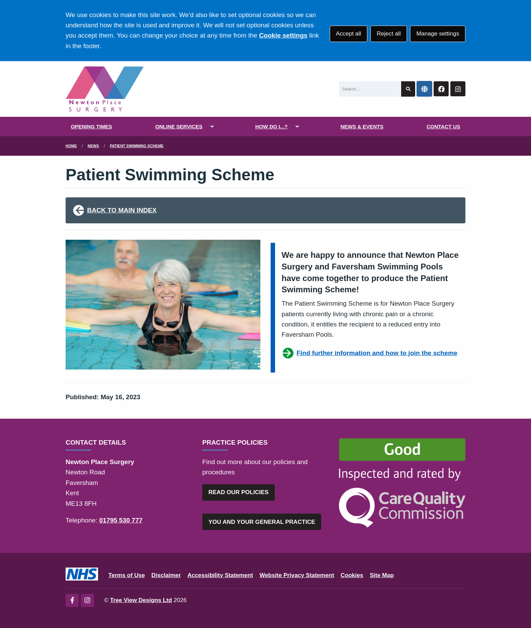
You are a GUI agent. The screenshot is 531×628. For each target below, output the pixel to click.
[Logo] (105, 89)
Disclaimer (166, 575)
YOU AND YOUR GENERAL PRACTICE (261, 522)
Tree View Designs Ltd (141, 600)
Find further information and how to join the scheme (369, 353)
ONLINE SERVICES (178, 126)
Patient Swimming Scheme (136, 146)
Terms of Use (126, 575)
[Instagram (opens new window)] (87, 600)
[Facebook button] (441, 89)
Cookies (352, 575)
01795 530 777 (120, 520)
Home (71, 146)
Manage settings (437, 33)
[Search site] (408, 89)
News (93, 146)
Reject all (388, 33)
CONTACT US (443, 126)
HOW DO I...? (271, 126)
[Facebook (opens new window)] (72, 600)
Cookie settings (283, 35)
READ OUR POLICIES (238, 492)
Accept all (348, 33)
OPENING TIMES (91, 126)
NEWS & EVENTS (361, 126)
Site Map (382, 575)
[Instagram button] (457, 89)
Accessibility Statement (220, 575)
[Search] (370, 89)
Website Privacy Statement (296, 575)
